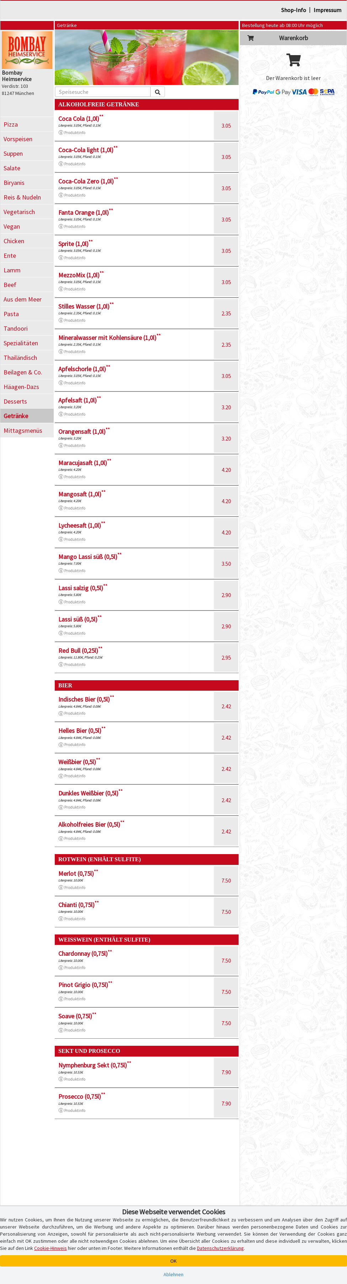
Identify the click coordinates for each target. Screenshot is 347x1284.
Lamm (12, 270)
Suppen (13, 153)
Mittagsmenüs (23, 430)
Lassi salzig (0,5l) (82, 588)
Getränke (16, 416)
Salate (12, 168)
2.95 (226, 657)
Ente (10, 255)
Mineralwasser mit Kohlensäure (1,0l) (109, 338)
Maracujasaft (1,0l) (84, 463)
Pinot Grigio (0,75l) (85, 985)
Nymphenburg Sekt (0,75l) (94, 1065)
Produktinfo (71, 132)
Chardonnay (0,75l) (85, 953)
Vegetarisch (19, 212)
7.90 (226, 1072)
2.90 (226, 594)
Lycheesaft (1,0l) (81, 525)
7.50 (226, 880)
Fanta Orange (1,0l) (85, 212)
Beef (10, 285)
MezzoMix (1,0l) (81, 275)
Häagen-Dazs (21, 387)
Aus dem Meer (23, 299)
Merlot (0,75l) (78, 873)
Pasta (11, 314)
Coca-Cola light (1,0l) (88, 150)
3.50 (226, 563)
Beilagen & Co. (23, 372)
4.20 (226, 469)
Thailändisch (20, 357)
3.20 (226, 407)
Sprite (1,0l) (75, 244)
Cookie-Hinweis (50, 1248)
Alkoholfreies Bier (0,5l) (91, 824)
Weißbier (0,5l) (79, 762)
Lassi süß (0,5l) (80, 619)
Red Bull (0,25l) (80, 650)
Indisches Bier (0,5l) (86, 699)
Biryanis (14, 183)
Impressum (327, 10)
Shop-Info (293, 10)
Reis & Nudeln (22, 197)
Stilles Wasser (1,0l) (86, 306)
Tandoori (16, 328)
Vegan (12, 226)
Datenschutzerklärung (220, 1248)
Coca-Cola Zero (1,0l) (88, 181)
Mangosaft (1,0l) (82, 494)
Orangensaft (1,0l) (84, 431)
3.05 (226, 125)
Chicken (14, 241)
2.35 (226, 313)
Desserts (15, 401)
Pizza (11, 124)
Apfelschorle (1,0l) (84, 369)
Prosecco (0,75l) (81, 1096)
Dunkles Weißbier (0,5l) (90, 793)
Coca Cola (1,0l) (80, 118)
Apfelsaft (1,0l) (79, 400)
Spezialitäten (21, 343)
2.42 (226, 706)
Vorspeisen (18, 139)
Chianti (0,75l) (78, 905)
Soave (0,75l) (77, 1016)
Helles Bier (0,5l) (82, 730)
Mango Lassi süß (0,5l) (90, 557)
